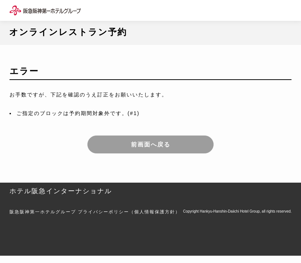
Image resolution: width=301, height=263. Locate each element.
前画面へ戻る (150, 144)
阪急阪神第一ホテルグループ (43, 211)
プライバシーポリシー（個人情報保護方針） (129, 211)
